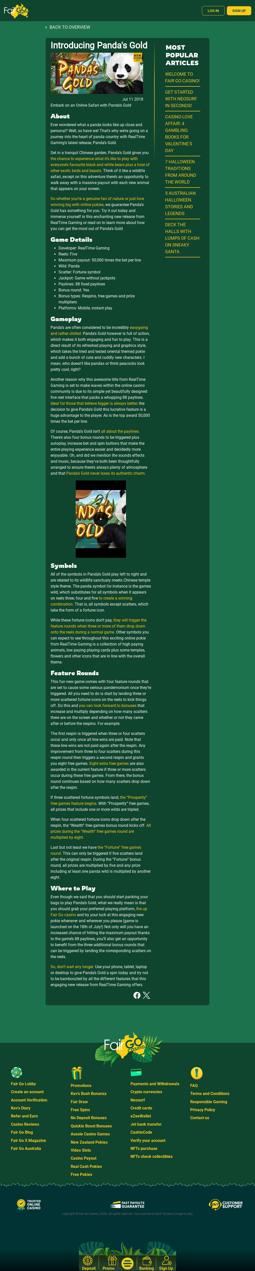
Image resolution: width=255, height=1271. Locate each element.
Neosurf (137, 1100)
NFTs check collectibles (151, 1156)
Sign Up (239, 11)
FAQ (194, 1085)
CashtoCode (141, 1132)
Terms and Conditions (209, 1093)
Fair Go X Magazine (28, 1140)
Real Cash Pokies (86, 1166)
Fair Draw (79, 1101)
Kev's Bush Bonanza (89, 1093)
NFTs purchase (143, 1148)
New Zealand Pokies (89, 1142)
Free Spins (80, 1109)
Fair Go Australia (26, 1148)
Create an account (27, 1091)
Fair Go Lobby (23, 1083)
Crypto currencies (146, 1091)
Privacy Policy (202, 1109)
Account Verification (29, 1100)
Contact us (199, 1117)
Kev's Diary (20, 1108)
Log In (213, 11)
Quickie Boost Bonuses (91, 1126)
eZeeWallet (140, 1116)
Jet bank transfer (146, 1124)
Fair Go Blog (22, 1132)
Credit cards (141, 1108)
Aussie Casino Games (90, 1134)
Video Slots (81, 1150)
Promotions (81, 1085)
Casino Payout (83, 1158)
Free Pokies (81, 1174)
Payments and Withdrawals (154, 1083)
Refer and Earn (24, 1116)
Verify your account (147, 1140)
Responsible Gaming (208, 1101)
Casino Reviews (25, 1124)
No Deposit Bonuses (89, 1117)
